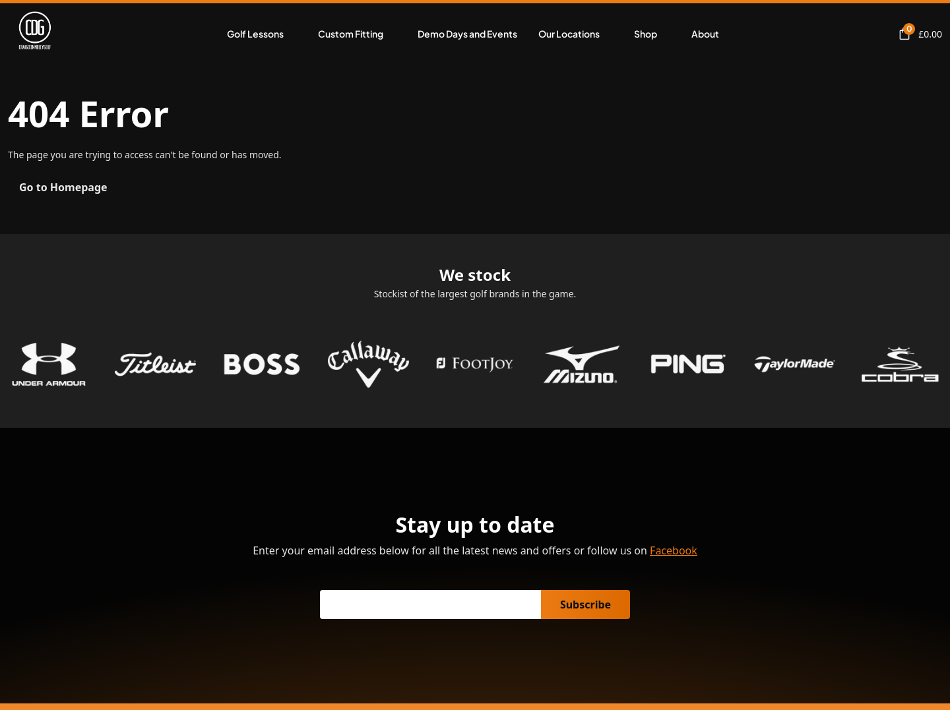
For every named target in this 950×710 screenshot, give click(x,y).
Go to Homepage (63, 187)
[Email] (431, 604)
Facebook (673, 550)
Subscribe (585, 604)
